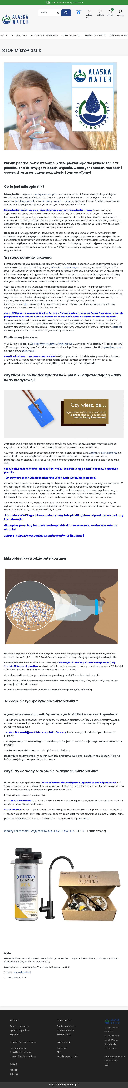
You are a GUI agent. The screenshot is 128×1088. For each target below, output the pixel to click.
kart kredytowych (25, 201)
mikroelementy (108, 452)
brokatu (47, 201)
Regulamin (15, 1034)
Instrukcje (61, 1048)
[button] (66, 12)
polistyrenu (28, 350)
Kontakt (13, 1069)
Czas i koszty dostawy (20, 1052)
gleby (27, 304)
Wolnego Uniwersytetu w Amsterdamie (51, 343)
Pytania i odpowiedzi (20, 1030)
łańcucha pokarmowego (64, 267)
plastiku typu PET (113, 347)
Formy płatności (18, 1048)
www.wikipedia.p (22, 972)
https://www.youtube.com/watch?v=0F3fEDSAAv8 (50, 535)
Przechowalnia (64, 1034)
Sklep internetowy (63, 1084)
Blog (59, 1052)
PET (83, 204)
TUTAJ (86, 818)
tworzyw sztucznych (45, 194)
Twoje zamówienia (66, 1026)
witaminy (94, 452)
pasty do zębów (61, 201)
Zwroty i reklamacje (19, 1026)
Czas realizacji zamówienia (23, 1056)
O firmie (14, 1074)
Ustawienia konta (65, 1030)
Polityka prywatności (67, 1056)
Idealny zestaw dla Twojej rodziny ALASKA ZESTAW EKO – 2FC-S (44, 831)
